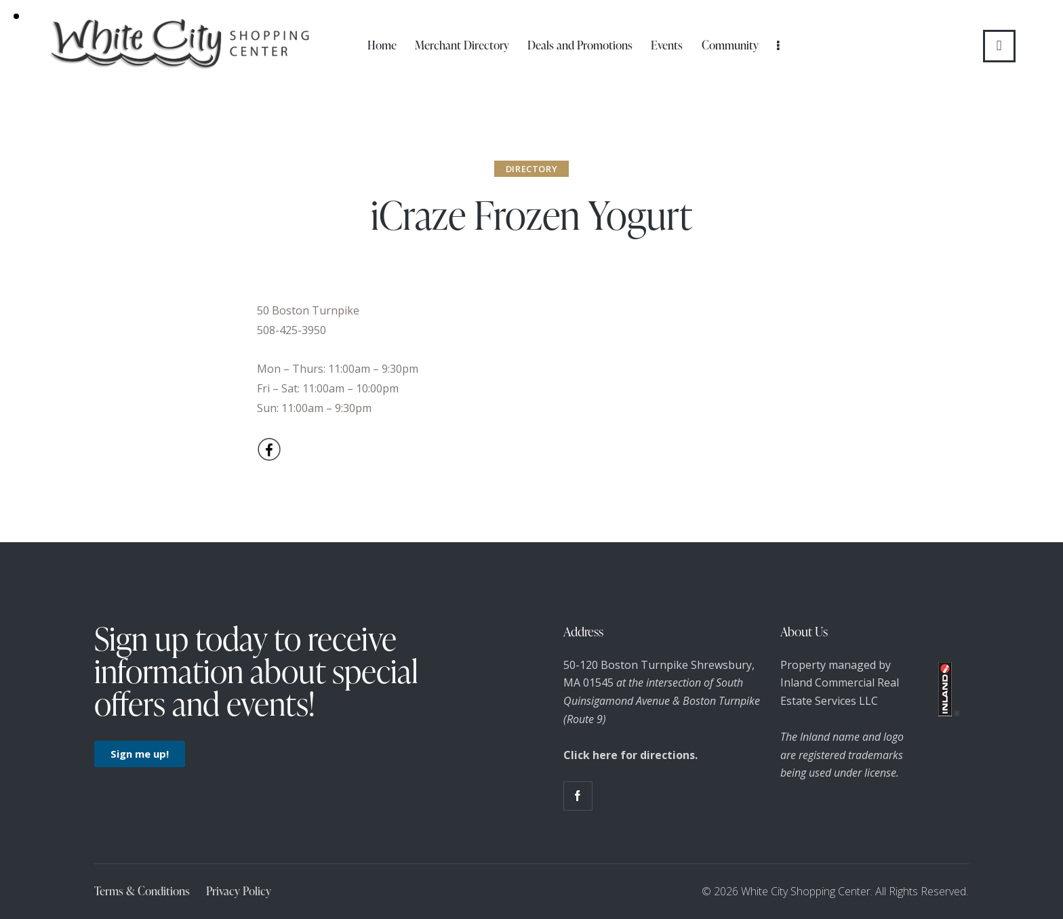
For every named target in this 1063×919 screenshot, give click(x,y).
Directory (531, 169)
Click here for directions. (630, 755)
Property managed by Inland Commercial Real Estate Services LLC (839, 682)
